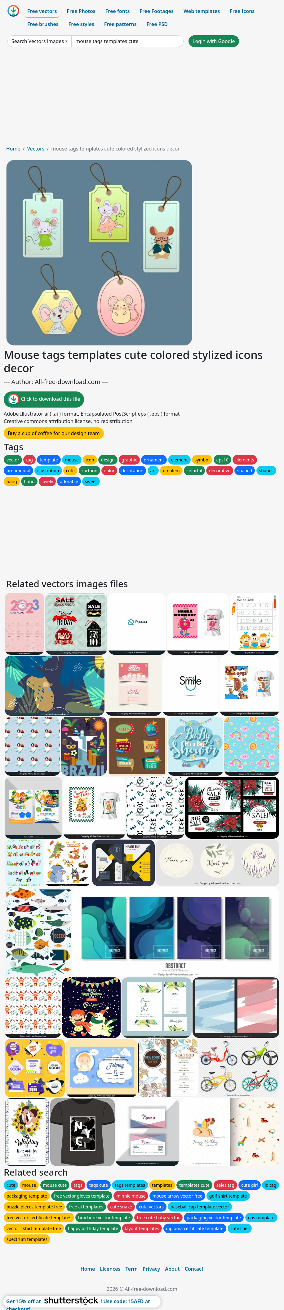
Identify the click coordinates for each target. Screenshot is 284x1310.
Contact (194, 1268)
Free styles (81, 24)
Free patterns (120, 24)
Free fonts (117, 11)
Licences (110, 1268)
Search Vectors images (37, 41)
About (172, 1268)
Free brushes (43, 24)
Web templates (202, 11)
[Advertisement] (142, 98)
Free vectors (42, 11)
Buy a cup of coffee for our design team (54, 433)
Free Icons (242, 11)
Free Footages (157, 11)
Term (131, 1268)
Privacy (151, 1268)
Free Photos (81, 11)
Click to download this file (44, 399)
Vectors (35, 148)
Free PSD (157, 24)
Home (13, 148)
